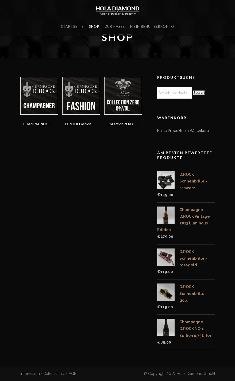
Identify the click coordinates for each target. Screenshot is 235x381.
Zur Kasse (115, 26)
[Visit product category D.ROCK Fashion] (80, 102)
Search (199, 93)
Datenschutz (54, 373)
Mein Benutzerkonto (152, 26)
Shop (94, 26)
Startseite (72, 26)
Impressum (30, 373)
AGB (72, 373)
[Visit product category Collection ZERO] (122, 102)
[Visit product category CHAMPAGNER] (38, 102)
